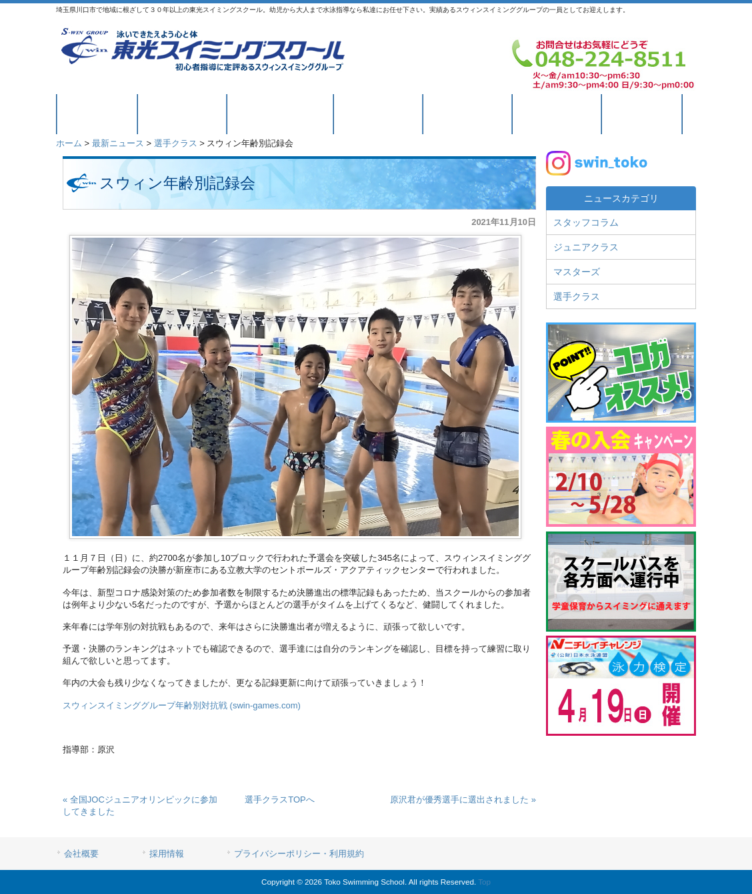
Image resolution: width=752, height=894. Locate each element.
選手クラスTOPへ (280, 800)
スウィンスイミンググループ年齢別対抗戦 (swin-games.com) (182, 705)
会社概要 (81, 854)
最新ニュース (118, 143)
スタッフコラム (586, 222)
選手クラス (175, 143)
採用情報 (166, 854)
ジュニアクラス (586, 247)
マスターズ (576, 271)
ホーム (69, 143)
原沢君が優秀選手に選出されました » (463, 800)
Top (484, 881)
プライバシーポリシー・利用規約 (299, 854)
